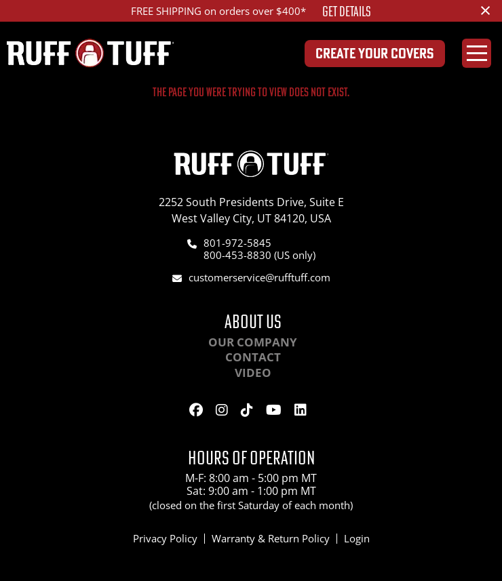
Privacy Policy (165, 538)
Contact (253, 357)
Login (357, 538)
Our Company (252, 342)
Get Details (346, 11)
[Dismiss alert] (485, 10)
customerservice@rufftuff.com (259, 277)
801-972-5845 (237, 242)
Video (253, 372)
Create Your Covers (374, 53)
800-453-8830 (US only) (259, 255)
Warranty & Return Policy (271, 538)
